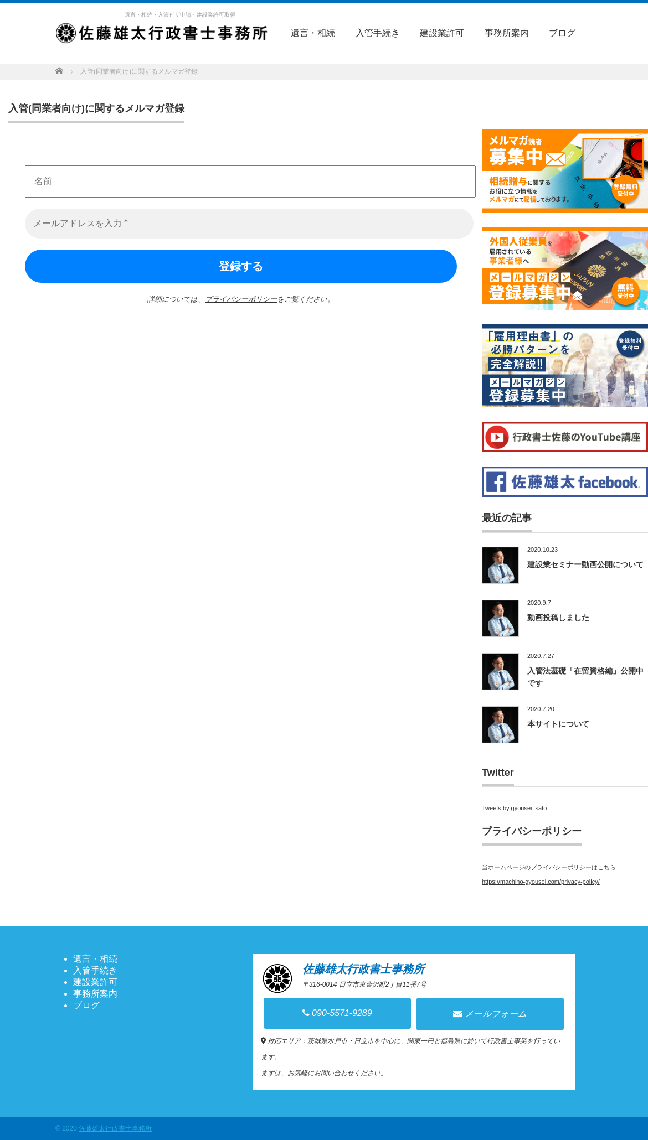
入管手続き (378, 33)
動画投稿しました (558, 617)
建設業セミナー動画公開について (585, 564)
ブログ (562, 33)
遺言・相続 (313, 33)
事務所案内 (507, 33)
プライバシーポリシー (241, 299)
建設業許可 (442, 33)
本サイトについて (558, 723)
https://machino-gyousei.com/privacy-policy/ (541, 881)
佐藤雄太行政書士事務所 (115, 1128)
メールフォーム (489, 1013)
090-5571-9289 (337, 1013)
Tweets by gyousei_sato (514, 808)
